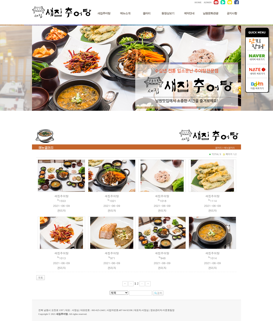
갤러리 (146, 13)
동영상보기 (167, 13)
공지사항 (232, 13)
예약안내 (189, 13)
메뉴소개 (125, 13)
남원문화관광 (210, 13)
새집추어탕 (103, 13)
